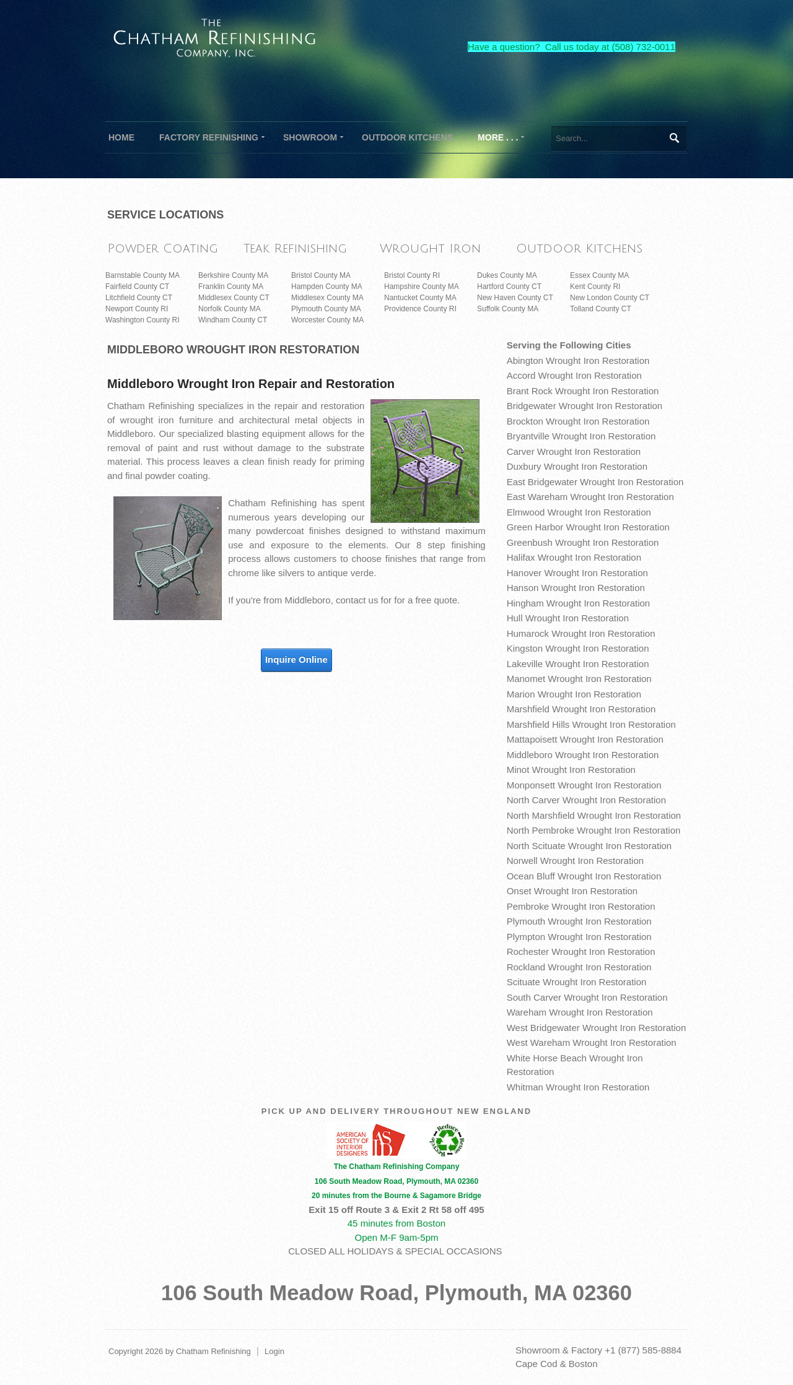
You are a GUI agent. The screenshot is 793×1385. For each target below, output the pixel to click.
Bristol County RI (412, 275)
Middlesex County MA (327, 297)
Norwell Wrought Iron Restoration (575, 860)
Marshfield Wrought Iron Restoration (581, 709)
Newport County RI (136, 308)
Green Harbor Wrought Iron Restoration (588, 527)
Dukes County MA (507, 275)
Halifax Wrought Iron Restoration (574, 557)
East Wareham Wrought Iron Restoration (590, 496)
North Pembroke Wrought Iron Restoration (594, 830)
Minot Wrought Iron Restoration (571, 769)
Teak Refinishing (295, 248)
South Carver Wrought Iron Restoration (587, 997)
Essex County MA (599, 275)
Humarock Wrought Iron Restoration (581, 633)
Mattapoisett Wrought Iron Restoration (585, 739)
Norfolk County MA (229, 308)
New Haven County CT (515, 297)
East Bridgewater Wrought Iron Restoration (595, 482)
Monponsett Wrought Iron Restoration (584, 785)
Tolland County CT (600, 308)
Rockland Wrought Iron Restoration (579, 967)
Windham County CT (232, 320)
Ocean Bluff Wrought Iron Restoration (584, 876)
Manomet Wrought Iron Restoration (579, 678)
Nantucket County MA (420, 297)
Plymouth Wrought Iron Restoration (579, 921)
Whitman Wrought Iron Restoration (578, 1087)
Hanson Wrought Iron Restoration (576, 587)
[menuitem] (209, 137)
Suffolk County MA (507, 308)
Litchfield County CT (138, 297)
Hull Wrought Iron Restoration (568, 618)
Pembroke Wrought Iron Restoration (581, 906)
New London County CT (609, 297)
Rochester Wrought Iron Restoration (581, 951)
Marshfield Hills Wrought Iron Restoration (591, 724)
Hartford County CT (509, 286)
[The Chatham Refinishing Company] (215, 36)
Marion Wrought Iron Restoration (574, 694)
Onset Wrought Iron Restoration (572, 891)
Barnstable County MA (142, 275)
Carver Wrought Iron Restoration (574, 451)
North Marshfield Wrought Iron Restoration (594, 815)
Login (274, 1351)
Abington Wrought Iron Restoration (578, 360)
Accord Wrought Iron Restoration (574, 375)
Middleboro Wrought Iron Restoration (583, 754)
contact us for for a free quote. (398, 600)
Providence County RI (420, 308)
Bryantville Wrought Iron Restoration (581, 436)
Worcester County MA (327, 320)
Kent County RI (595, 286)
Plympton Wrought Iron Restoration (579, 936)
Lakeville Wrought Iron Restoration (578, 663)
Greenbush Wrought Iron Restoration (583, 542)
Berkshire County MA (233, 275)
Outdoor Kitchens (579, 248)
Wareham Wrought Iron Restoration (580, 1012)
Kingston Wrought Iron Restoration (578, 648)
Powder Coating (162, 248)
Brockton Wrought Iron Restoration (578, 421)
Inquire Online (296, 659)
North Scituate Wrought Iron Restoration (589, 845)
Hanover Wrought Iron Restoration (577, 572)
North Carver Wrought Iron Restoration (586, 800)
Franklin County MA (230, 286)
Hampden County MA (326, 286)
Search (674, 138)
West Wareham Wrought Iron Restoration (592, 1042)
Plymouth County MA (326, 308)
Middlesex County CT (233, 297)
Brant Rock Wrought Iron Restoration (583, 391)
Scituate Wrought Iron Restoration (577, 982)
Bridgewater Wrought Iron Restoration (585, 405)
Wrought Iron (430, 248)
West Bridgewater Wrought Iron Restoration (596, 1027)
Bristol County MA (321, 275)
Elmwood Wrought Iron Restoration (579, 512)
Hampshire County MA (421, 286)
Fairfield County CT (137, 286)
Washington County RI (142, 320)
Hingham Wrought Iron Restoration (579, 603)
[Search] (618, 138)
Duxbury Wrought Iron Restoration (577, 466)
